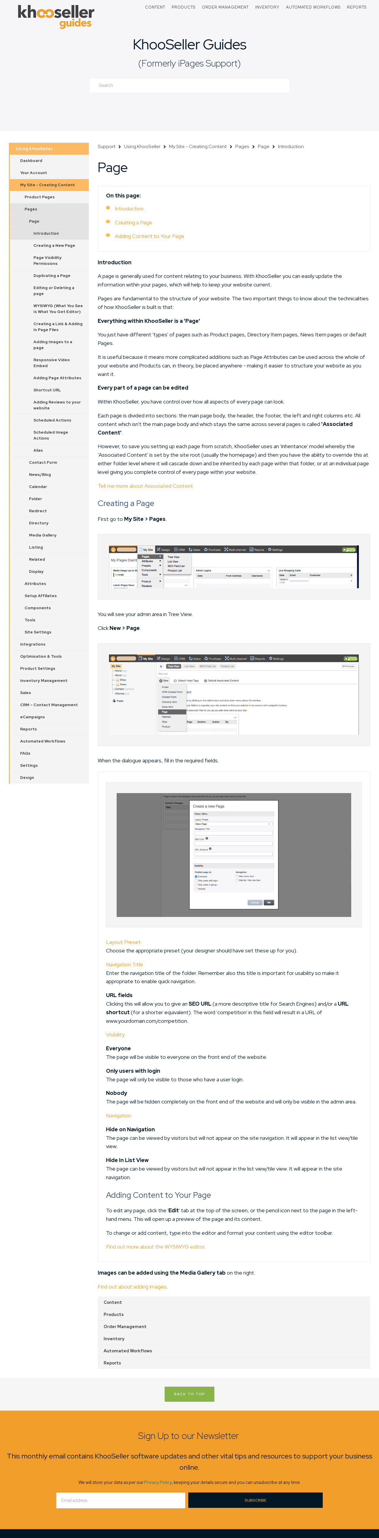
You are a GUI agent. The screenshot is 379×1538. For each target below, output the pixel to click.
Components (38, 607)
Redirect (38, 510)
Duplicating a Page (51, 275)
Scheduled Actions (52, 420)
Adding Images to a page (52, 344)
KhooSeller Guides (189, 44)
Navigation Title (124, 964)
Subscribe (255, 1500)
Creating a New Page (54, 245)
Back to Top (189, 1394)
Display (36, 571)
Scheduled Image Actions (50, 435)
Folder (35, 498)
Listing (36, 547)
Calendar (38, 486)
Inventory (267, 7)
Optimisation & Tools (41, 656)
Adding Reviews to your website (57, 405)
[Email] (120, 1500)
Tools (30, 620)
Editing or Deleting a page (53, 290)
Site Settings (38, 632)
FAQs (25, 753)
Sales (25, 692)
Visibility (115, 1034)
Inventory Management (44, 680)
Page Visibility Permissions (47, 260)
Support (106, 146)
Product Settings (37, 668)
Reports (357, 7)
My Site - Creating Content (47, 184)
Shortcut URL (47, 390)
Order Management (225, 7)
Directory (39, 523)
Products (183, 7)
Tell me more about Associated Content (145, 485)
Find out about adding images (132, 1286)
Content (155, 7)
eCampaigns (32, 716)
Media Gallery (43, 535)
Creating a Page (133, 222)
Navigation (118, 1115)
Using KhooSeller (34, 148)
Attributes (35, 583)
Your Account (33, 172)
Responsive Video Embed (51, 362)
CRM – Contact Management (49, 704)
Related (37, 559)
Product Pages (40, 197)
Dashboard (31, 160)
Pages (31, 209)
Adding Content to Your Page (149, 236)
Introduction (46, 233)
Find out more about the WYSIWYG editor (155, 1246)
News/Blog (40, 474)
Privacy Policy (158, 1482)
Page (34, 221)
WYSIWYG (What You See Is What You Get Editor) (58, 308)
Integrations (33, 644)
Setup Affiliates (41, 595)
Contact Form (43, 462)
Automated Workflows (313, 7)
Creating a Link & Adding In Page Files (58, 326)
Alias (38, 450)
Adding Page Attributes (57, 377)
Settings (29, 765)
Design (27, 777)
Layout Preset (123, 942)
